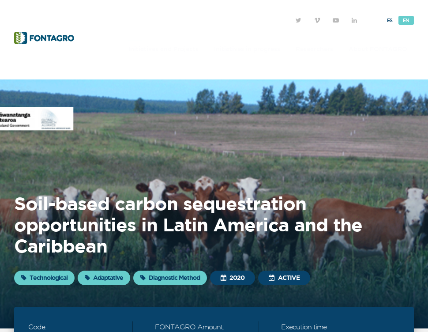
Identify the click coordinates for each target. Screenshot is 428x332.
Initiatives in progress (247, 49)
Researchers (314, 49)
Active (284, 277)
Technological (44, 277)
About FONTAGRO (378, 49)
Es (390, 20)
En (406, 20)
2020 (232, 277)
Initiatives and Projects (163, 49)
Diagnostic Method (170, 277)
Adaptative (104, 277)
